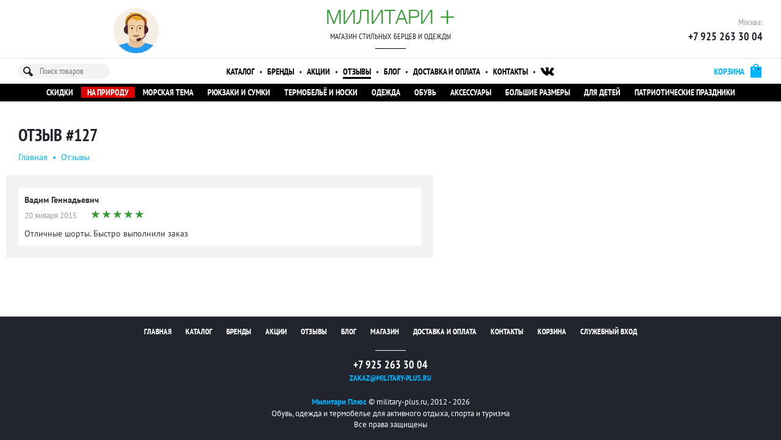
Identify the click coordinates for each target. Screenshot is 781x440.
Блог (392, 71)
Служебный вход (608, 331)
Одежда (386, 92)
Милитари (390, 16)
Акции (318, 71)
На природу (108, 92)
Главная (33, 157)
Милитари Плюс (339, 402)
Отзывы (357, 71)
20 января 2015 (50, 215)
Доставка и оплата (446, 71)
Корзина (552, 331)
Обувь (425, 92)
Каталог (240, 71)
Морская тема (168, 92)
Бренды (280, 71)
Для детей (602, 92)
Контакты (510, 71)
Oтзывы (75, 157)
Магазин (384, 331)
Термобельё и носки (321, 92)
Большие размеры (537, 92)
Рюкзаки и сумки (238, 92)
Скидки (59, 92)
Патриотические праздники (685, 92)
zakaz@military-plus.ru (390, 378)
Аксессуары (470, 92)
